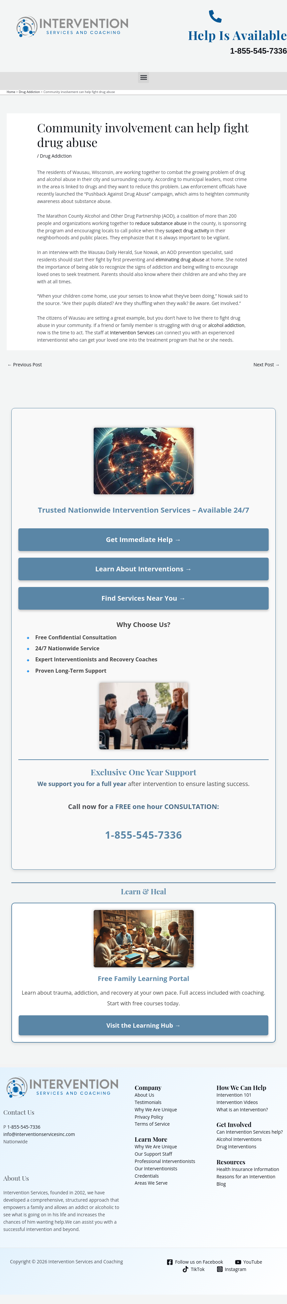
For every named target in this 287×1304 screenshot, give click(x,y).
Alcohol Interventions (239, 1139)
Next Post (266, 364)
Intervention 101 (234, 1095)
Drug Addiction (56, 156)
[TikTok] (193, 1269)
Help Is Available (235, 34)
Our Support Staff (153, 1154)
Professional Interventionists (165, 1161)
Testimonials (148, 1102)
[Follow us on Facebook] (195, 1262)
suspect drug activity (187, 230)
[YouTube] (248, 1262)
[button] (143, 77)
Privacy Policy (149, 1117)
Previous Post (24, 364)
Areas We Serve (151, 1183)
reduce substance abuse (161, 223)
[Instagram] (231, 1269)
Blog (221, 1184)
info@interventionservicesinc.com (39, 1134)
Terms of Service (152, 1124)
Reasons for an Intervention (246, 1176)
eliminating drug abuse (180, 259)
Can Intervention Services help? (250, 1132)
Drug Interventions (237, 1146)
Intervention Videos (237, 1102)
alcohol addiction (226, 325)
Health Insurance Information (248, 1169)
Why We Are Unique (156, 1109)
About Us (144, 1095)
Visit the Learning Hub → (143, 1025)
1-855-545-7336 (258, 50)
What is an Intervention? (242, 1109)
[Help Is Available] (215, 16)
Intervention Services (132, 332)
